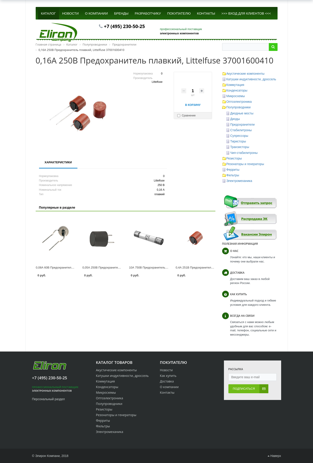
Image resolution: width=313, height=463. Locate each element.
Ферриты (232, 169)
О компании (169, 387)
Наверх (274, 456)
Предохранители (242, 124)
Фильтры (232, 175)
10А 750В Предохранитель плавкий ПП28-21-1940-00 (165, 267)
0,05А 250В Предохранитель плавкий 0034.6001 (114, 267)
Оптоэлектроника (239, 101)
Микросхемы (235, 96)
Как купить (168, 375)
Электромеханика (239, 181)
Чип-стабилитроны (244, 153)
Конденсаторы (236, 90)
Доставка (167, 381)
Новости (166, 370)
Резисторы (234, 158)
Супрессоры (239, 136)
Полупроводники (238, 107)
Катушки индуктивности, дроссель (251, 79)
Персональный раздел (48, 399)
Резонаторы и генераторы (245, 164)
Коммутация (235, 85)
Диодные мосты (241, 113)
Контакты (167, 392)
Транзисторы (239, 147)
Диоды (235, 119)
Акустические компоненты (245, 73)
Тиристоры (238, 141)
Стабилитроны (241, 130)
